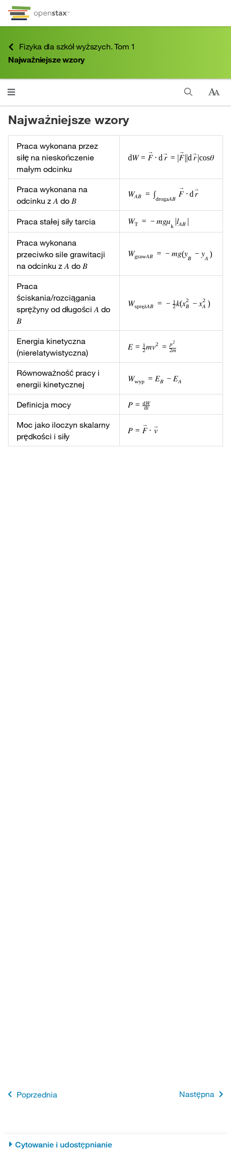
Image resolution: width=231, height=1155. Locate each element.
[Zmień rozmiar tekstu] (214, 92)
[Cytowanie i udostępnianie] (115, 1144)
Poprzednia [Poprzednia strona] (30, 1094)
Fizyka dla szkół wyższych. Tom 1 (71, 46)
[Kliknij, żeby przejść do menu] (11, 92)
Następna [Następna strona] (203, 1094)
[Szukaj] (188, 92)
